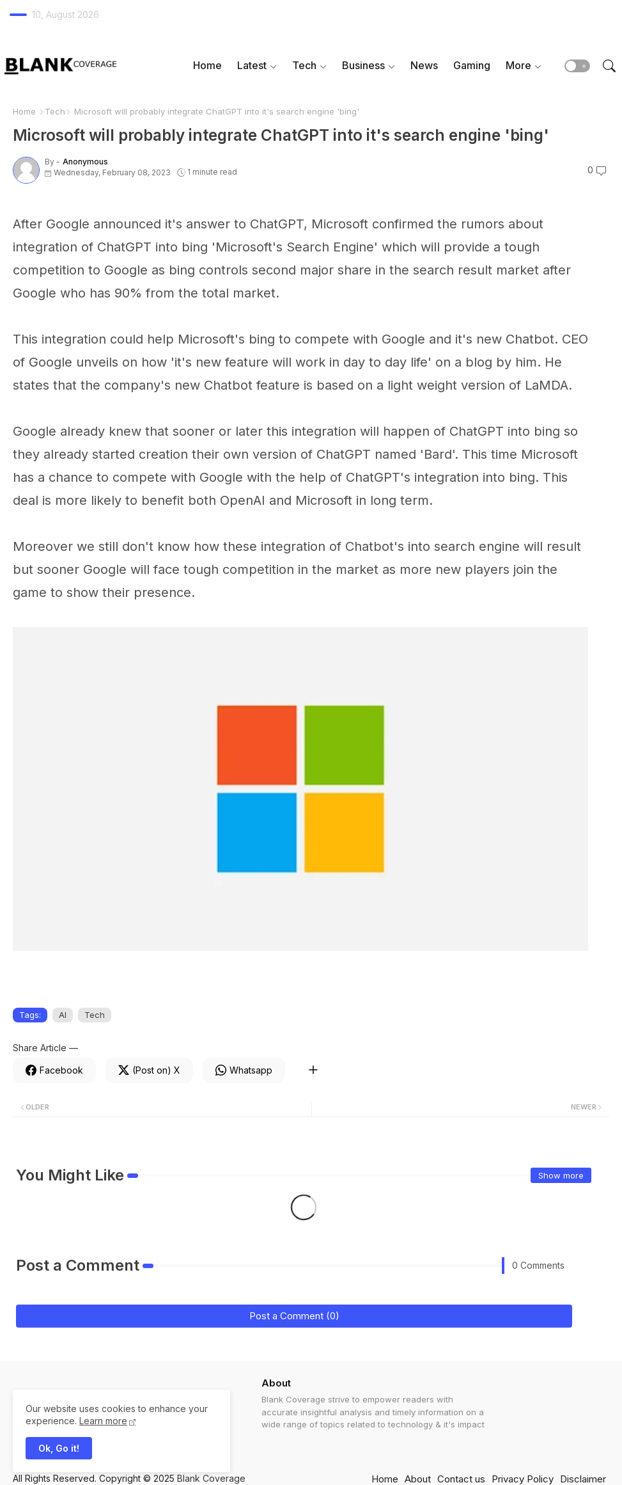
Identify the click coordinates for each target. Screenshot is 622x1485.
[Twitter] (149, 1070)
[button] (577, 66)
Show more (561, 1175)
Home (207, 65)
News (424, 65)
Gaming (471, 65)
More (518, 65)
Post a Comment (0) (294, 1316)
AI (62, 1015)
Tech (304, 65)
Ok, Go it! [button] (58, 1448)
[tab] (207, 66)
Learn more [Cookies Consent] (103, 1420)
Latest (252, 65)
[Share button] (313, 1070)
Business (363, 65)
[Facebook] (54, 1070)
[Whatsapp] (244, 1070)
